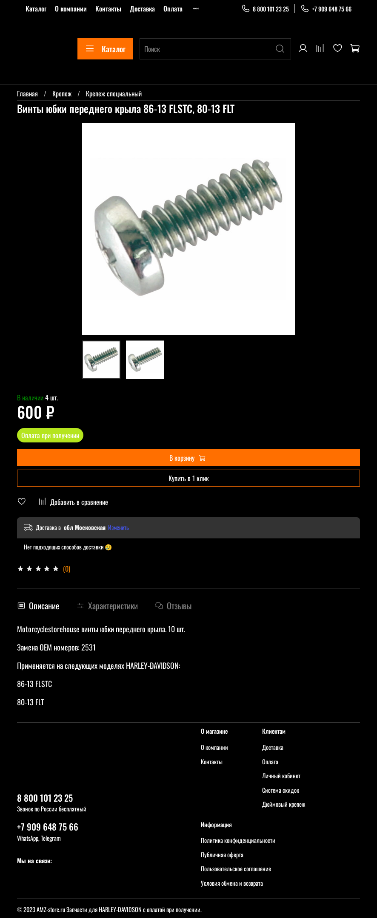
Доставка (142, 8)
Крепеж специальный (114, 93)
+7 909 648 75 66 (325, 8)
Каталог (36, 8)
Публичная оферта (222, 854)
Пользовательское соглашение (236, 868)
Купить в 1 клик (189, 478)
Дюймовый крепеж (283, 804)
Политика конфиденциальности (238, 840)
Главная (27, 93)
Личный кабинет (281, 775)
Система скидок (280, 790)
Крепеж (61, 93)
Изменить (118, 527)
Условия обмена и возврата (232, 883)
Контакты (108, 8)
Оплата (173, 8)
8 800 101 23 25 (265, 8)
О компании (71, 8)
